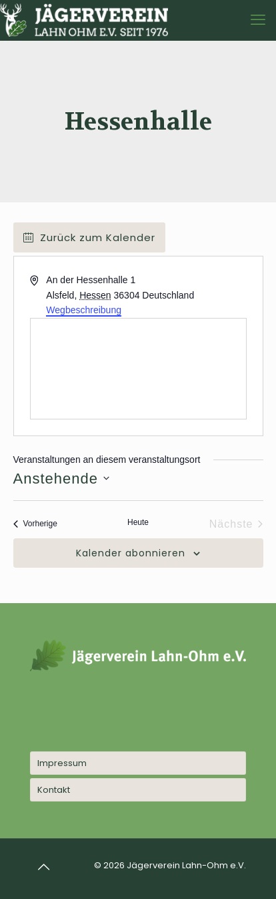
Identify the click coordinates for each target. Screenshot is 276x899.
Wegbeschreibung (83, 310)
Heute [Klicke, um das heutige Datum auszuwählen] (138, 522)
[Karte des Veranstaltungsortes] (138, 369)
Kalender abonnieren (130, 553)
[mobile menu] (258, 20)
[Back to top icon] (44, 867)
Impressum (62, 763)
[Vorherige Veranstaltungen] (35, 524)
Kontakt (53, 789)
